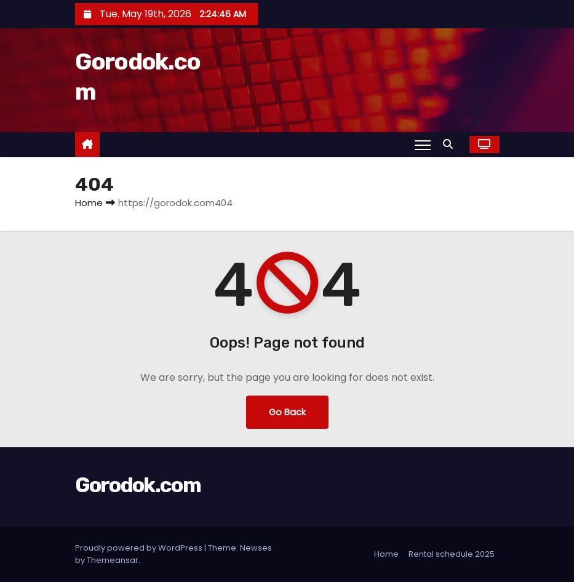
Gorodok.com (138, 485)
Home (89, 202)
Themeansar (112, 560)
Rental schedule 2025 (452, 554)
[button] (451, 144)
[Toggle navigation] (422, 144)
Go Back (287, 412)
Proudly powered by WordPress (139, 548)
